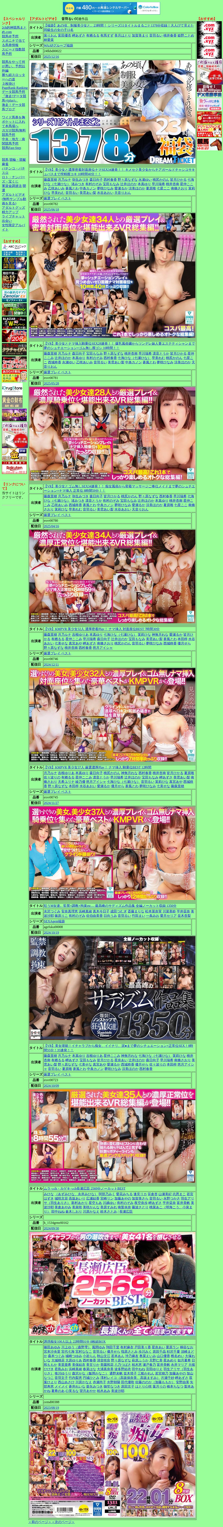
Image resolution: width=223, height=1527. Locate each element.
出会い (7, 221)
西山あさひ (66, 1382)
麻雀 (5, 164)
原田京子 (127, 1386)
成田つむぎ (118, 911)
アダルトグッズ (13, 207)
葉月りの (159, 1386)
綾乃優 (80, 781)
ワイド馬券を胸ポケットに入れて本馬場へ (13, 122)
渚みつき (78, 184)
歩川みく (145, 1351)
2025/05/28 (51, 383)
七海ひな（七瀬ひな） (134, 358)
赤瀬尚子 (99, 1382)
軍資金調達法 (12, 186)
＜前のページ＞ (39, 1522)
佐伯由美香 (94, 915)
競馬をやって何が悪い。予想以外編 (13, 66)
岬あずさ (78, 35)
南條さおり (179, 188)
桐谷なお (186, 1347)
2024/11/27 (51, 803)
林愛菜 (49, 40)
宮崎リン (107, 1198)
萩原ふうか (140, 1360)
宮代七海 (68, 1351)
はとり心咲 (143, 1386)
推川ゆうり (63, 1373)
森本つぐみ (56, 1356)
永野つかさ (171, 1198)
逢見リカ (140, 1194)
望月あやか (88, 1391)
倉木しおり (73, 1211)
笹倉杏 (153, 1194)
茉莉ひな (61, 509)
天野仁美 (156, 1360)
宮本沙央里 (52, 1351)
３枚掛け (8, 83)
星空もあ (95, 1203)
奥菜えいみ (147, 1356)
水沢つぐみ (52, 911)
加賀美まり (140, 35)
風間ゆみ (98, 1347)
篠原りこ (61, 915)
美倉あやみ (63, 1207)
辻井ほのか (128, 184)
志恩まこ (179, 1194)
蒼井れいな (77, 1386)
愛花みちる (124, 1194)
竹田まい (138, 915)
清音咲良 (103, 1360)
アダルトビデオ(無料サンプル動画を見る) (14, 199)
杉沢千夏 (173, 1351)
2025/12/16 (51, 56)
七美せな (61, 643)
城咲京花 (61, 1198)
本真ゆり (144, 184)
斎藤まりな (136, 911)
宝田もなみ (111, 184)
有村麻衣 (127, 1347)
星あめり (170, 1360)
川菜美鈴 (169, 911)
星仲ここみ (73, 639)
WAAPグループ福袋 (58, 45)
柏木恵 (137, 1364)
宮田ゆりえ (154, 1369)
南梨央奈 (124, 1207)
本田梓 (182, 639)
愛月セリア (168, 915)
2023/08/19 (51, 1407)
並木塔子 (130, 1373)
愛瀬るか (121, 188)
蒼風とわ (72, 188)
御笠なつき (112, 1386)
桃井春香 (170, 35)
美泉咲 (77, 1207)
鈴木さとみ (108, 1211)
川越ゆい (109, 1203)
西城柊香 (54, 362)
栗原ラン (172, 1347)
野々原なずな (128, 179)
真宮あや (75, 643)
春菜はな (89, 1369)
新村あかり (79, 1203)
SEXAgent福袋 (54, 921)
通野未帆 (116, 1373)
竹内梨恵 (75, 1377)
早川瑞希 (158, 184)
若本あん (117, 1356)
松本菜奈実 (153, 911)
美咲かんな (91, 1207)
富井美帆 (183, 1203)
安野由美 (182, 1382)
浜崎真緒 (85, 911)
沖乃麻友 (131, 1356)
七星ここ (163, 188)
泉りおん (50, 35)
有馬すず (107, 35)
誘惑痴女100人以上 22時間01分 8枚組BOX (75, 1341)
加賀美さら (140, 1198)
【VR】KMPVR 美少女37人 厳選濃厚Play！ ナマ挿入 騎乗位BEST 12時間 (97, 767)
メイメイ (61, 1386)
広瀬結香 (92, 1198)
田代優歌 (127, 1382)
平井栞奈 (183, 911)
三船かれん (146, 1373)
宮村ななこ (83, 1351)
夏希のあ (58, 1391)
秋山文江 (103, 1356)
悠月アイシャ (103, 647)
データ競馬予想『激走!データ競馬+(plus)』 (14, 96)
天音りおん (122, 192)
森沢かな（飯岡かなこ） (90, 1373)
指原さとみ (129, 1351)
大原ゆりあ (73, 1360)
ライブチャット (13, 216)
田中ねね (58, 1211)
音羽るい (156, 35)
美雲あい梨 (88, 192)
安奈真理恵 (69, 911)
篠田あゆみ (52, 1347)
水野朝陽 (113, 1382)
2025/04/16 (51, 526)
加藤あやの (122, 1198)
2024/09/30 (51, 1228)
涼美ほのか (137, 188)
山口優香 (163, 1356)
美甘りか (92, 1364)
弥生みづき (80, 179)
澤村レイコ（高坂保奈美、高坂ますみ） (130, 1377)
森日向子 (96, 179)
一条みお (152, 915)
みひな (49, 1194)
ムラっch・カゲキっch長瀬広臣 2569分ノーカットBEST (84, 1188)
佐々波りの (52, 777)
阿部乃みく (107, 1194)
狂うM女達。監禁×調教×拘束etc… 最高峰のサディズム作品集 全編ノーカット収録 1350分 (110, 905)
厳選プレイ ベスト (57, 198)
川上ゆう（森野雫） (76, 1347)
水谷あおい (105, 192)
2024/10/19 (51, 932)
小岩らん (89, 1356)
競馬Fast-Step (11, 148)
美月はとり (122, 35)
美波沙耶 (117, 1391)
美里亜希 (64, 1364)
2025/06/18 (51, 209)
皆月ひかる (178, 179)
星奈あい (121, 1060)
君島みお (61, 1369)
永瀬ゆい (145, 179)
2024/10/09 (51, 1085)
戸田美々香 (142, 1347)
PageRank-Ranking (15, 88)
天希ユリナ (66, 781)
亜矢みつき (94, 1386)
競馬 (5, 159)
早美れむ (58, 192)
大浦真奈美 (105, 1369)
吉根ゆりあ (80, 634)
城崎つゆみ (73, 1356)
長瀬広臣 (126, 1211)
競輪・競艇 (17, 159)
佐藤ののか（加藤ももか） (155, 1382)
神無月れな (160, 634)
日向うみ (110, 915)
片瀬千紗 (167, 1377)
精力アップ (10, 212)
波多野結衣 (122, 1369)
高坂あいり (77, 1198)
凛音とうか (161, 353)
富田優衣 (64, 35)
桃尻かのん (161, 179)
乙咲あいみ (56, 188)
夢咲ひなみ (105, 188)
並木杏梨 (184, 915)
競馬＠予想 (10, 36)
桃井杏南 (172, 184)
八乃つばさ (122, 1364)
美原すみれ (108, 1207)
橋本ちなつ (175, 1386)
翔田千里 (112, 1347)
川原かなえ (91, 1211)
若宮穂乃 (161, 1373)
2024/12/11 (51, 664)
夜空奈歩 (141, 1203)
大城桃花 (58, 1360)
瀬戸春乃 (149, 1364)
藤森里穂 (50, 179)
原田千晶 (159, 1351)
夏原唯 (151, 188)
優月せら (184, 643)
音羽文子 (61, 1377)
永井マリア (179, 1364)
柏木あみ (103, 1391)
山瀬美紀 (165, 1194)
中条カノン (88, 188)
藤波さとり (140, 1207)
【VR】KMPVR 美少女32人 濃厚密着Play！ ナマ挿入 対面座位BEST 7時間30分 (102, 629)
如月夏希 (184, 1360)
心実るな (72, 1391)
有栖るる (92, 35)
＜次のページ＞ (63, 1522)
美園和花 (107, 1364)
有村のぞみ (93, 184)
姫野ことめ (186, 35)
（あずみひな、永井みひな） (76, 1194)
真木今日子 (101, 911)
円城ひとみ (91, 1377)
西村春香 (110, 179)
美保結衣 (78, 1364)
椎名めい (177, 1356)
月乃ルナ (64, 179)
